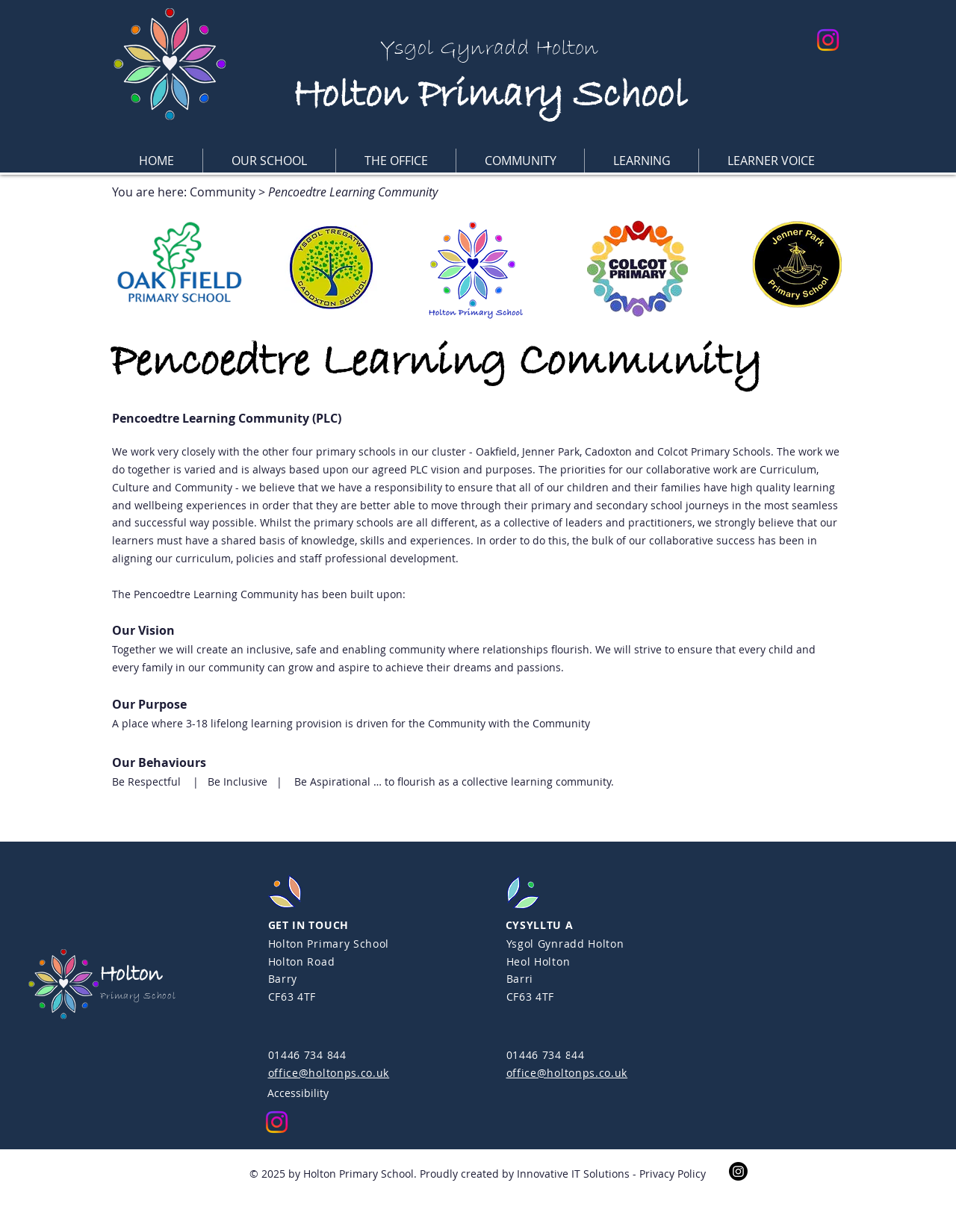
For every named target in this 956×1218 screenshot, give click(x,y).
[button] (269, 161)
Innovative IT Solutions (573, 1173)
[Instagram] (827, 40)
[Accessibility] (339, 1092)
